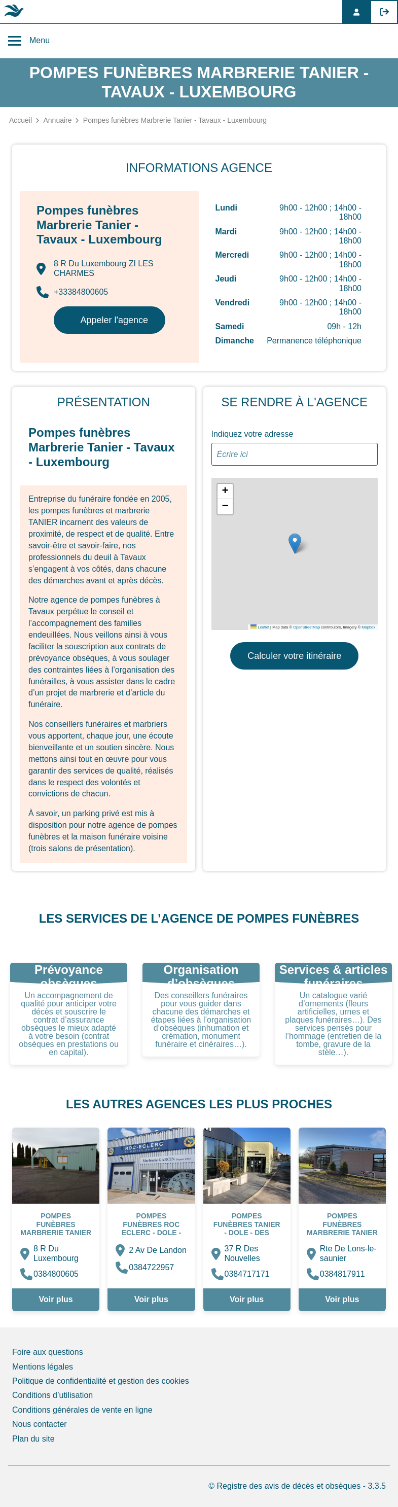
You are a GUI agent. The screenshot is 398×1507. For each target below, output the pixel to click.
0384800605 (56, 1274)
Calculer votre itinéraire (294, 656)
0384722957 (151, 1267)
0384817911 (342, 1274)
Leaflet (259, 627)
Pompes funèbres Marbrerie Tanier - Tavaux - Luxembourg (55, 1232)
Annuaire (57, 120)
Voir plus (56, 1299)
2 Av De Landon (158, 1250)
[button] (294, 543)
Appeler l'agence (114, 320)
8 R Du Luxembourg (56, 1253)
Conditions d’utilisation (52, 1395)
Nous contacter (39, 1424)
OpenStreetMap (306, 627)
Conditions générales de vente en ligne (82, 1410)
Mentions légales (42, 1366)
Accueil (20, 120)
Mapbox (368, 627)
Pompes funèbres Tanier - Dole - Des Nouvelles (246, 1228)
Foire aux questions (47, 1352)
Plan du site (33, 1438)
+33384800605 (72, 292)
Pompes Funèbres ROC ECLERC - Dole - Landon (151, 1228)
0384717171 (247, 1274)
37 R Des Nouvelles (242, 1253)
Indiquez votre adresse (252, 434)
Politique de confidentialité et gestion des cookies (100, 1381)
